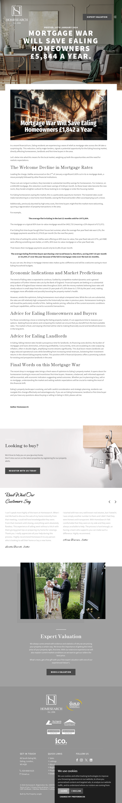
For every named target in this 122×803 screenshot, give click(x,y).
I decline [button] (76, 799)
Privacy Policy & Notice (39, 787)
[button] (109, 502)
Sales (51, 758)
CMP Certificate (25, 789)
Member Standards (40, 789)
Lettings (52, 761)
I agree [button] (63, 799)
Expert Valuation (97, 17)
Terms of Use (25, 787)
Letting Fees (54, 789)
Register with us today (22, 470)
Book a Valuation (61, 672)
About (51, 764)
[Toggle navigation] (115, 17)
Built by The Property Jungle (31, 794)
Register (52, 767)
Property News (55, 770)
